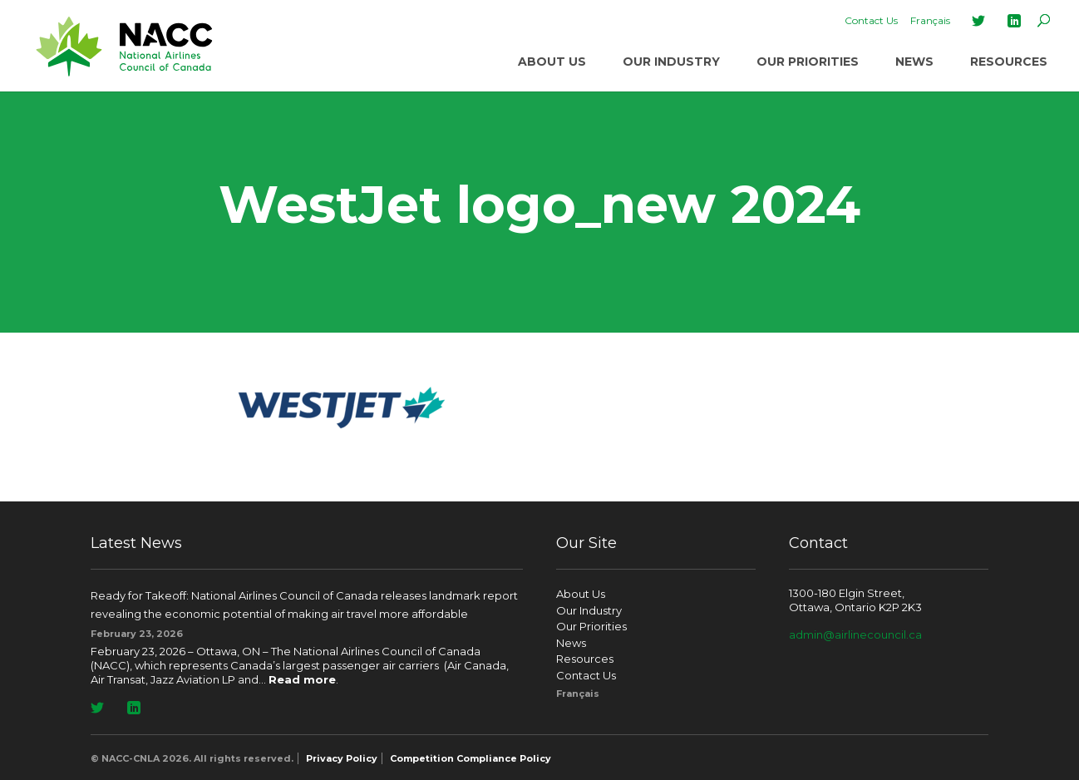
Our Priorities (807, 61)
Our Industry (671, 61)
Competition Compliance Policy (470, 758)
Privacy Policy (341, 758)
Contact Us (871, 20)
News (914, 61)
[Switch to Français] (930, 20)
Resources (1008, 61)
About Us (552, 61)
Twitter (978, 21)
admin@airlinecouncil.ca (855, 634)
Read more (302, 679)
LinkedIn (1014, 21)
